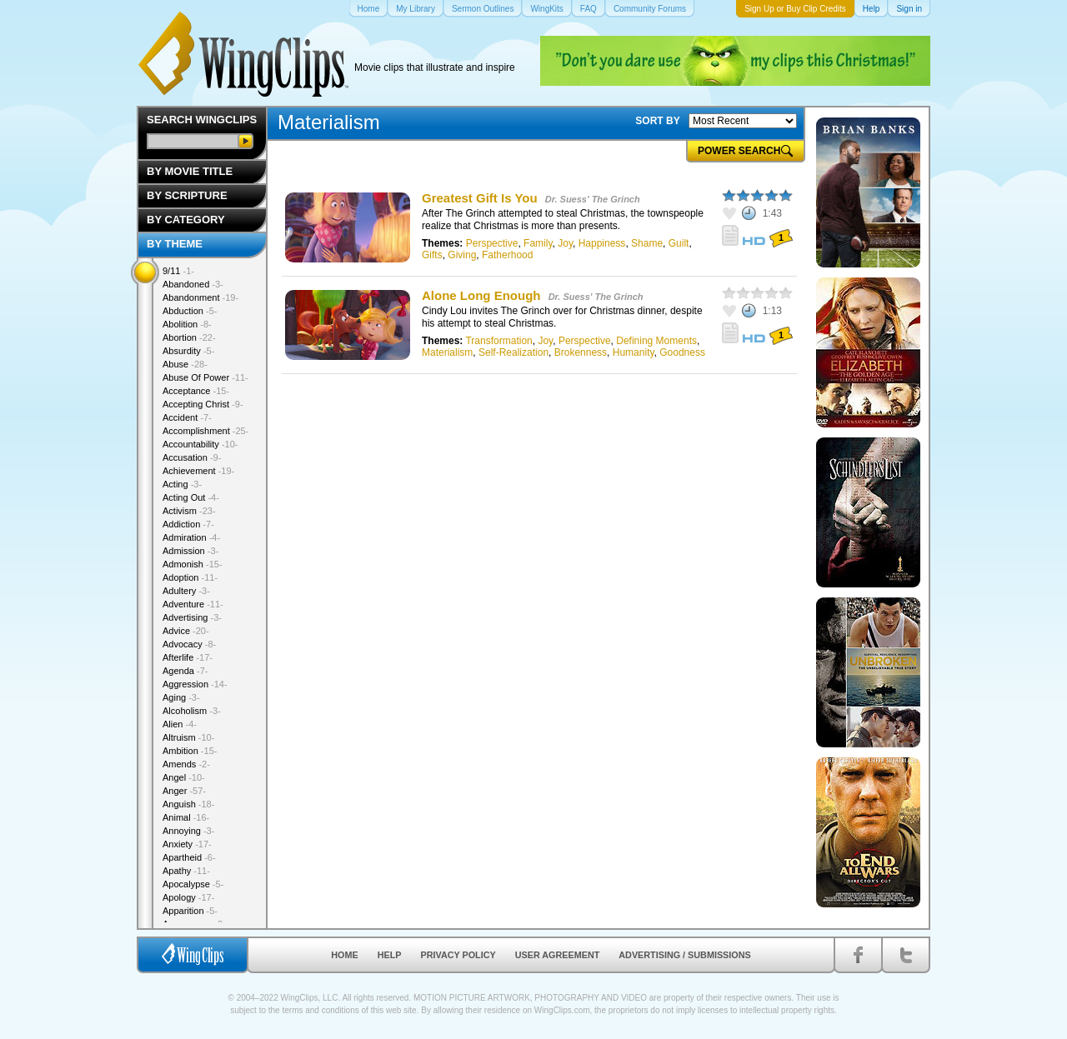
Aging (181, 697)
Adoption (190, 577)
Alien (180, 724)
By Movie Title (190, 171)
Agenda (185, 671)
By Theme (175, 243)
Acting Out (191, 497)
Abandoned (193, 284)
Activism (189, 511)
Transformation (498, 341)
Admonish (193, 564)
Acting (182, 484)
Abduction (190, 311)
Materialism (447, 352)
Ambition (190, 751)
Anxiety (187, 844)
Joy (565, 243)
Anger (184, 791)
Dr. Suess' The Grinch (592, 199)
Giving (462, 255)
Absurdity (188, 351)
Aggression (195, 684)
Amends (186, 764)
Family (537, 243)
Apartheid (189, 857)
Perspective (492, 243)
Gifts (432, 255)
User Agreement (557, 955)
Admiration (191, 537)
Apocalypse (193, 884)
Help (390, 955)
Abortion (189, 337)
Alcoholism (192, 711)
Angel (184, 777)
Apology (188, 897)
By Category (186, 219)
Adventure (193, 604)
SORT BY (657, 121)
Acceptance (196, 391)
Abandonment (200, 297)
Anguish (188, 804)
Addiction (188, 524)
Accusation (192, 457)
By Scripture (187, 195)
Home (344, 955)
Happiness (602, 243)
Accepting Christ (203, 404)
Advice (186, 631)
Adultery (186, 591)
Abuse (185, 364)
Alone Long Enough (481, 295)
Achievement (198, 471)
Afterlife (188, 657)
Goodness (682, 352)
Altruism (188, 737)
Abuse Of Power (205, 377)
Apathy (186, 871)
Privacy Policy (458, 955)
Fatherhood (507, 255)
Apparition (190, 911)
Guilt (679, 243)
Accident (187, 417)
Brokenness (580, 352)
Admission (190, 551)
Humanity (633, 352)
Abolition (187, 324)
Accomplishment (205, 431)
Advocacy (189, 644)
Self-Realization (513, 352)
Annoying (188, 831)
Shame (647, 243)
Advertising (192, 617)
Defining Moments (656, 341)
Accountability (200, 444)
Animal (186, 817)
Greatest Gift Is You (480, 198)
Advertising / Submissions (684, 955)
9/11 (178, 271)
